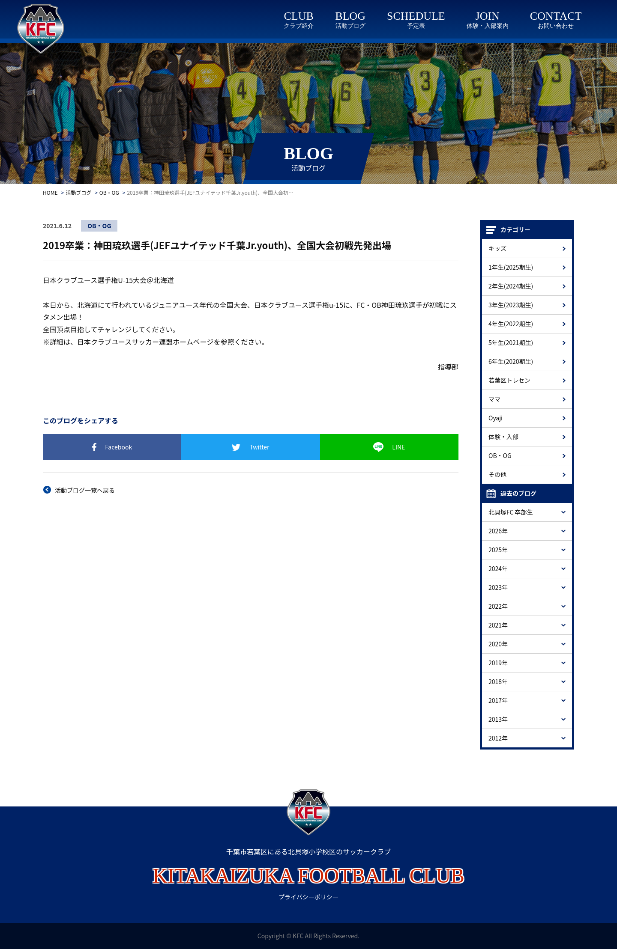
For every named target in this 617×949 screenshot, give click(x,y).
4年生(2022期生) (510, 323)
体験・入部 (503, 436)
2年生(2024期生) (510, 286)
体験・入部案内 (488, 26)
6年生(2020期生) (510, 361)
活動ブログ (350, 26)
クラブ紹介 (299, 26)
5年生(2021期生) (510, 342)
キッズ (497, 248)
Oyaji (495, 418)
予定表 (416, 26)
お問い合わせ (556, 26)
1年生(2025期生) (510, 267)
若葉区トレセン (509, 380)
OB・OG (109, 192)
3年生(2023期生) (510, 304)
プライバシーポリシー (308, 896)
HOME (50, 192)
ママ (494, 399)
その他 (497, 474)
